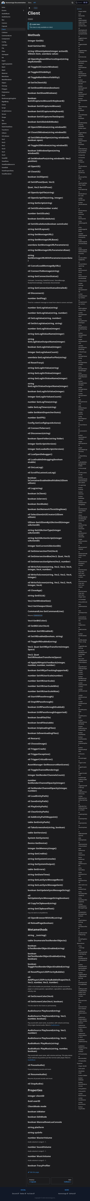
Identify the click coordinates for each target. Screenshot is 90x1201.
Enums (4, 10)
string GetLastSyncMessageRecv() (82, 893)
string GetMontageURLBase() (82, 229)
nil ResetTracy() (82, 352)
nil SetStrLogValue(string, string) (82, 308)
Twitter (23, 1194)
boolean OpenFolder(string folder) (82, 437)
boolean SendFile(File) (81, 733)
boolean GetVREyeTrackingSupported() (82, 678)
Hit (3, 58)
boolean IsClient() (80, 488)
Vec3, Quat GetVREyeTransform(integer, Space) (82, 653)
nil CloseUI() (81, 157)
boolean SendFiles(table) (82, 738)
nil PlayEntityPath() (82, 822)
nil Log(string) (82, 485)
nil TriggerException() (82, 767)
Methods (79, 9)
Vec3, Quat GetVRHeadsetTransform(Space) (82, 660)
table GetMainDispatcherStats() (82, 408)
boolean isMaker (82, 1075)
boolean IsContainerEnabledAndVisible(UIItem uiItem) (82, 479)
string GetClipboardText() (82, 926)
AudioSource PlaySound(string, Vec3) (82, 1035)
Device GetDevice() (81, 858)
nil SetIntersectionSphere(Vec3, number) (82, 562)
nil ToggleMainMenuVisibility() (82, 50)
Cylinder (4, 45)
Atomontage (63, 1194)
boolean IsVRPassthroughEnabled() (82, 722)
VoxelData (5, 161)
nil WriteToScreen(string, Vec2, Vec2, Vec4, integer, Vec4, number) (82, 572)
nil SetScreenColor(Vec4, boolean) (82, 1006)
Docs (29, 3)
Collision (4, 32)
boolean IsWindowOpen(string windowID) (82, 141)
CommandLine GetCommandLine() (82, 618)
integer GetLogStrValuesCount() (82, 389)
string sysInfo (82, 1091)
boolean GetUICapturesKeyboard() (82, 88)
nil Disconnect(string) (82, 431)
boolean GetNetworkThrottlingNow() (82, 502)
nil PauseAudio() (82, 1054)
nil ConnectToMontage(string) (82, 264)
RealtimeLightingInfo (9, 98)
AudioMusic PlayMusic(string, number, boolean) (82, 1048)
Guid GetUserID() (81, 15)
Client (4, 29)
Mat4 (3, 70)
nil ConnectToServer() (82, 424)
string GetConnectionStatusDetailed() (82, 276)
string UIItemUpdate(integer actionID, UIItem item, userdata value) (82, 22)
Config (4, 42)
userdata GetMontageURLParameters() (82, 235)
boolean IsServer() (80, 493)
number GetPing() (80, 284)
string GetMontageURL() (82, 223)
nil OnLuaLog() (82, 468)
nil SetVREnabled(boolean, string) (82, 640)
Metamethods (80, 943)
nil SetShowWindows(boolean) (82, 61)
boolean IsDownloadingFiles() (82, 749)
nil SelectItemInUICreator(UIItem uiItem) (82, 509)
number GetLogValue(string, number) (82, 295)
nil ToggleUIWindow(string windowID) (82, 133)
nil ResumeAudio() (82, 1057)
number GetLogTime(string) (82, 395)
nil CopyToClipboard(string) (82, 920)
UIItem (4, 133)
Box (3, 20)
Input (3, 61)
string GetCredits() (81, 869)
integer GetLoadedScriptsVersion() (82, 449)
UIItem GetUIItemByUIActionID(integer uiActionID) (82, 517)
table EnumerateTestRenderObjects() (82, 952)
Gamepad (5, 54)
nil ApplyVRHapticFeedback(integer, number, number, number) (82, 669)
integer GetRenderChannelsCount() (82, 792)
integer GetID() (82, 11)
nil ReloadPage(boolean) (82, 939)
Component (6, 39)
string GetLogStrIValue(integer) (82, 362)
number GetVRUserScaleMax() (82, 703)
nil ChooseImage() (82, 757)
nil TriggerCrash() (82, 761)
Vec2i (3, 142)
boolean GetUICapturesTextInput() (82, 94)
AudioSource (6, 17)
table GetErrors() (82, 885)
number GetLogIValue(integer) (82, 314)
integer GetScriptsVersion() (82, 443)
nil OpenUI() (81, 155)
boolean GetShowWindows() (82, 67)
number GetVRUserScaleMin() (82, 697)
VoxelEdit (5, 167)
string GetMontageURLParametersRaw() (82, 242)
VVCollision (5, 136)
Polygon (4, 89)
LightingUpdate (7, 64)
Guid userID (81, 1068)
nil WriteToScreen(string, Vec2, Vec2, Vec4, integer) (82, 583)
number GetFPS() (80, 413)
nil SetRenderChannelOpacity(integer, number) (82, 807)
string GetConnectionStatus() (82, 270)
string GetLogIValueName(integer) (82, 320)
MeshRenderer (7, 80)
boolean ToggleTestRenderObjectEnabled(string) (82, 975)
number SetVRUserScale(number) (82, 684)
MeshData (5, 76)
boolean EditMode (80, 1079)
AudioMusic (6, 14)
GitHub (72, 1194)
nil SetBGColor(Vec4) (82, 629)
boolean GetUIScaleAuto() (82, 204)
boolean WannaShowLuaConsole (82, 1084)
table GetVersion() (81, 849)
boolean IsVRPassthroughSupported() (82, 728)
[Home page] (29, 8)
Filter (3, 51)
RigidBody (5, 102)
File (3, 48)
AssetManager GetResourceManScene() (82, 779)
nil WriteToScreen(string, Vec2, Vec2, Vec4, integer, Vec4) (82, 593)
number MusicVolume (82, 1103)
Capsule (4, 26)
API (34, 3)
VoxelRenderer (7, 174)
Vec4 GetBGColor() (81, 624)
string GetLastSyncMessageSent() (82, 899)
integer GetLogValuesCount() (82, 341)
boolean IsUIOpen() (81, 161)
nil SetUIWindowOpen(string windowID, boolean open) (82, 124)
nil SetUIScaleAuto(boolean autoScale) (82, 211)
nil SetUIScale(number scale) (82, 193)
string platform (82, 1088)
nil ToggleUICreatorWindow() (82, 38)
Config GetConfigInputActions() (82, 418)
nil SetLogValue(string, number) (82, 302)
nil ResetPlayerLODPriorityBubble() (82, 982)
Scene (4, 105)
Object (4, 83)
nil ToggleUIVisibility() (82, 44)
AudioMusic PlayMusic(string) (82, 1041)
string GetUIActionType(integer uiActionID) (82, 525)
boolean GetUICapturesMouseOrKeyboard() (82, 74)
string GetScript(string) (82, 188)
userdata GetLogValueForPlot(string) (82, 347)
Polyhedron (5, 92)
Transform (5, 130)
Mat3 (3, 67)
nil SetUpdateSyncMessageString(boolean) (82, 913)
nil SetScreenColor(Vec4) (82, 1000)
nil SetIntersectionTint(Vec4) (82, 547)
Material (4, 73)
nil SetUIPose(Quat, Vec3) (82, 166)
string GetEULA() (82, 602)
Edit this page (33, 1172)
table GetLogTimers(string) (82, 401)
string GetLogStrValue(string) (82, 356)
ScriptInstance (6, 111)
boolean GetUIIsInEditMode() (82, 100)
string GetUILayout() (82, 217)
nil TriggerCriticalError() (82, 773)
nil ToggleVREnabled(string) (82, 646)
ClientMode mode (81, 1072)
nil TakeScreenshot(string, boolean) (82, 844)
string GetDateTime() (82, 888)
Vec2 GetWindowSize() (82, 606)
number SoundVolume (82, 1099)
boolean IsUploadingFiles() (82, 743)
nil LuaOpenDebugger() (82, 455)
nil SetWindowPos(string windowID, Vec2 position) (82, 149)
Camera (4, 23)
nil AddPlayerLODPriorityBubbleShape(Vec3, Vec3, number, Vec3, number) (82, 991)
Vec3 (3, 145)
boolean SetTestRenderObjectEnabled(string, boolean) (82, 967)
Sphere (4, 124)
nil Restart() (81, 754)
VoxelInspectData (8, 171)
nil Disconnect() (82, 281)
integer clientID (82, 1066)
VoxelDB (4, 158)
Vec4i (3, 155)
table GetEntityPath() (82, 839)
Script (4, 108)
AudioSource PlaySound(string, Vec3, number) (82, 1028)
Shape (4, 117)
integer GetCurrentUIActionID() (82, 541)
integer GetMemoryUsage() (82, 863)
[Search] (82, 2)
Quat (3, 95)
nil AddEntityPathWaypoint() (82, 833)
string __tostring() (81, 946)
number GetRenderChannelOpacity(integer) (82, 799)
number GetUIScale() (81, 199)
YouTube (30, 1194)
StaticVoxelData (7, 127)
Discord (15, 1194)
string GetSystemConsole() (82, 874)
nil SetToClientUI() (82, 56)
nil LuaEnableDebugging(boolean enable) (82, 463)
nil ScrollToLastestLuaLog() (82, 472)
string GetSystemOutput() (82, 880)
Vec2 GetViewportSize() (82, 612)
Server (4, 114)
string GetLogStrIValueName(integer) (82, 368)
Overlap (4, 86)
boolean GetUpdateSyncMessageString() (82, 906)
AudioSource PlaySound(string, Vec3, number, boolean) (82, 1020)
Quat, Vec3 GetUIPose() (81, 171)
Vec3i (3, 149)
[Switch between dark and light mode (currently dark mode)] (72, 2)
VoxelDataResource (8, 164)
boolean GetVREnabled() (82, 634)
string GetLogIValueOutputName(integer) (82, 327)
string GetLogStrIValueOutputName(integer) (82, 375)
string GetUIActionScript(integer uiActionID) (82, 533)
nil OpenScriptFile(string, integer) (82, 183)
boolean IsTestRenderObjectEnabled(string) (82, 959)
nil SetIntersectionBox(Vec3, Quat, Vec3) (82, 554)
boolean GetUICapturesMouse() (82, 81)
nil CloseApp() (82, 599)
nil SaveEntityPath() (82, 817)
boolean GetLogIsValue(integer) (82, 335)
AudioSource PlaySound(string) (82, 1013)
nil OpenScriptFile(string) (82, 177)
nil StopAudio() (82, 1061)
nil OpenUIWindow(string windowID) (82, 107)
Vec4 (3, 152)
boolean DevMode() (81, 497)
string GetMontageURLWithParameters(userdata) (82, 250)
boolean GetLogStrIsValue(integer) (82, 383)
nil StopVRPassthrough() (82, 715)
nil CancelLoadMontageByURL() (82, 257)
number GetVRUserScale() (82, 691)
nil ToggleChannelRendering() (82, 785)
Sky (3, 120)
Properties (79, 1063)
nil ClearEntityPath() (82, 827)
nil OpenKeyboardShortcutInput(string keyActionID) (82, 31)
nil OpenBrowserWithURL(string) (82, 932)
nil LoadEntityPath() (82, 813)
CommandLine (7, 36)
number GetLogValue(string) (82, 289)
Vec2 (3, 139)
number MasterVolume (82, 1094)
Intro (3, 7)
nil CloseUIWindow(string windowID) (82, 115)
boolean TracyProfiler (81, 1107)
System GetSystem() (81, 854)
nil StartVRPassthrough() (82, 709)
